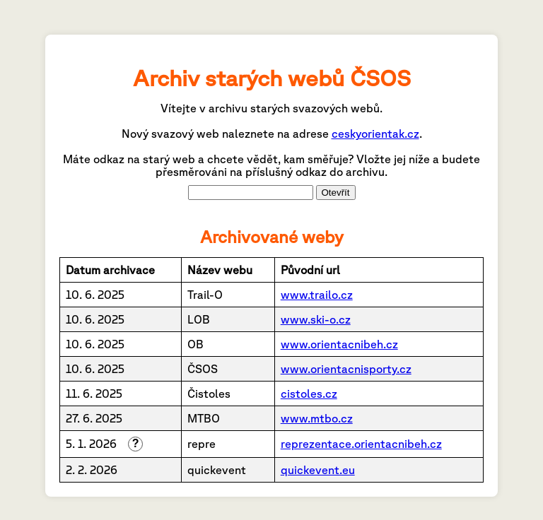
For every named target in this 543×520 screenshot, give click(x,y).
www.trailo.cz (317, 294)
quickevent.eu (318, 469)
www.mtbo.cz (317, 418)
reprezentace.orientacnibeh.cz (361, 443)
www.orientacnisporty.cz (346, 368)
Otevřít (336, 192)
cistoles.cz (309, 393)
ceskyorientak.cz (375, 133)
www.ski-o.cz (316, 319)
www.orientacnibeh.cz (339, 344)
